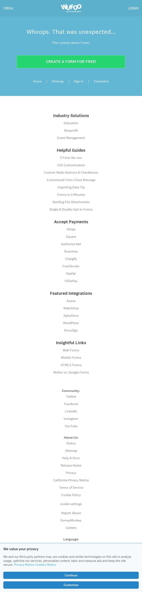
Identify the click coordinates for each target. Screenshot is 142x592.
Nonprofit (71, 130)
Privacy (71, 473)
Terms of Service (71, 487)
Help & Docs (71, 458)
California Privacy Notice (71, 480)
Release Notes (71, 465)
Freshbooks (71, 266)
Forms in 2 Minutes (71, 194)
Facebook (71, 404)
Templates (101, 81)
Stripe (71, 229)
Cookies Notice (45, 564)
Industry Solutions (71, 115)
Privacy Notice (24, 564)
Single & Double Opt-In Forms (71, 209)
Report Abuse (71, 513)
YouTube (71, 426)
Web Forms (71, 350)
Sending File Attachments (71, 202)
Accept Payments (71, 222)
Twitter (71, 396)
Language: (71, 539)
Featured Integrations (71, 293)
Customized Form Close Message (71, 180)
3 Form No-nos (71, 158)
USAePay (71, 281)
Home (37, 81)
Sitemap (58, 81)
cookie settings (71, 504)
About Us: (71, 437)
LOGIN (133, 8)
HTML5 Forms (71, 365)
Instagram (71, 419)
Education (71, 123)
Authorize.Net (71, 244)
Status (71, 443)
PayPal (71, 273)
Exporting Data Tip (71, 187)
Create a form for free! (71, 61)
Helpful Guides (71, 150)
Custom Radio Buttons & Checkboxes (71, 172)
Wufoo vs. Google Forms (71, 372)
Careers (71, 528)
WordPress (71, 323)
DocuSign (71, 330)
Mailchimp (71, 308)
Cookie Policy (71, 495)
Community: (71, 391)
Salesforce (71, 315)
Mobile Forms (71, 357)
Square (71, 237)
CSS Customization (71, 165)
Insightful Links (71, 343)
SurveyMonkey (71, 520)
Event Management (71, 138)
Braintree (71, 251)
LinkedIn (71, 411)
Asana (71, 301)
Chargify (71, 259)
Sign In (78, 81)
